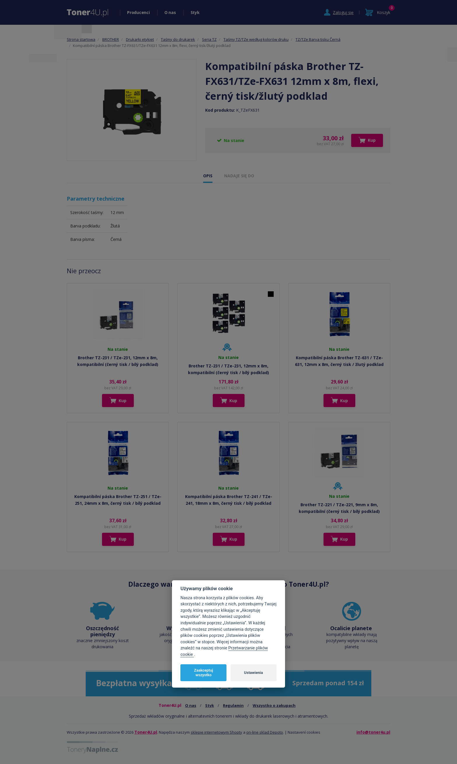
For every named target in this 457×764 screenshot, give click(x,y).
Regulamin (233, 705)
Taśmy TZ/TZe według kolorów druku (256, 39)
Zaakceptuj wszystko (203, 672)
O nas (170, 12)
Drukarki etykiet (140, 39)
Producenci (138, 12)
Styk (195, 12)
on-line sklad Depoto (264, 732)
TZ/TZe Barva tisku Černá (318, 39)
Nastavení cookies (304, 732)
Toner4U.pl (145, 732)
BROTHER (110, 39)
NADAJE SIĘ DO (239, 175)
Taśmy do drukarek (178, 39)
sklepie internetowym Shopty (216, 732)
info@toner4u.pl (373, 732)
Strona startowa (81, 39)
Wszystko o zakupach (274, 705)
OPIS (207, 175)
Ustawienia (253, 672)
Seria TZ (209, 39)
